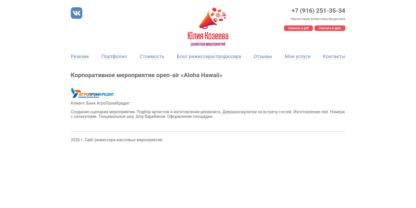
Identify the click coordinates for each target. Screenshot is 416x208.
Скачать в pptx (330, 28)
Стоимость (152, 56)
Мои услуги (297, 56)
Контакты (334, 56)
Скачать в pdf (298, 28)
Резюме (80, 56)
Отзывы (263, 56)
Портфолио (114, 56)
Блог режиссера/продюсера (209, 56)
